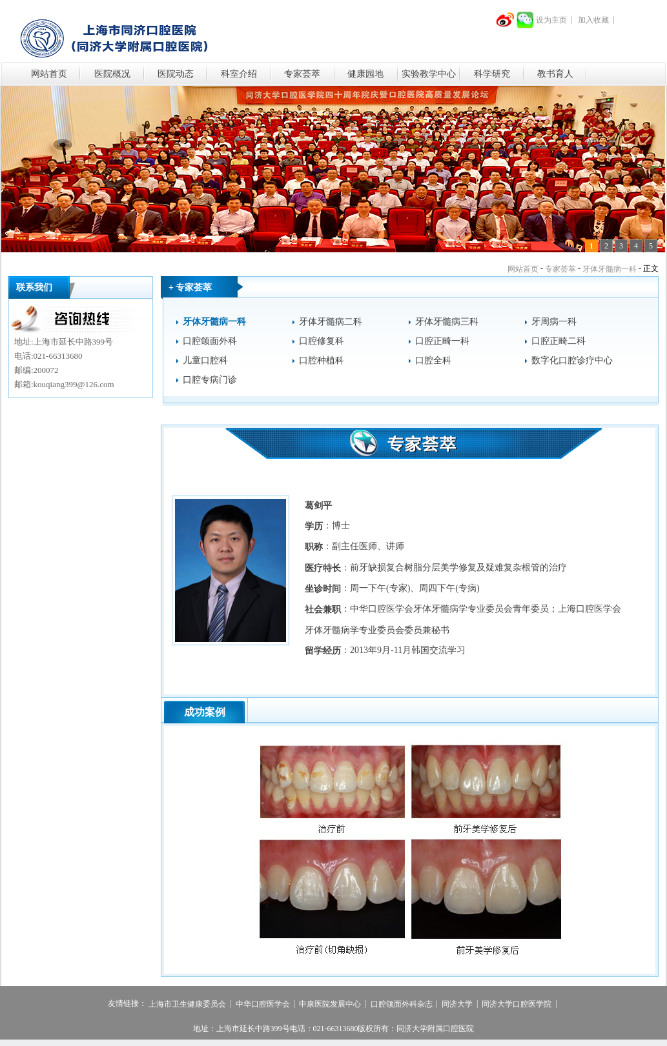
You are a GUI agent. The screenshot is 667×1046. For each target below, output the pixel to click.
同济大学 (457, 1004)
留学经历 (323, 651)
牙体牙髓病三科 (446, 322)
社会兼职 (323, 610)
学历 (314, 526)
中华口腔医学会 (263, 1004)
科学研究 (492, 74)
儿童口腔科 (205, 360)
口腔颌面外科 (210, 341)
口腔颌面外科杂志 (402, 1004)
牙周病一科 (554, 322)
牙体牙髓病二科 (330, 322)
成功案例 (204, 712)
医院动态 (176, 74)
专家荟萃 (302, 74)
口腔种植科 (321, 360)
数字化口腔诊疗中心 (572, 360)
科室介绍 (239, 74)
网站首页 (49, 74)
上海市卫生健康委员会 (187, 1004)
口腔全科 (433, 360)
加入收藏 (593, 20)
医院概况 (112, 74)
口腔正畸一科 (442, 341)
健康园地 (365, 74)
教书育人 (555, 74)
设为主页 (551, 20)
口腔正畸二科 (558, 341)
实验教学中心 (429, 74)
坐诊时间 (323, 589)
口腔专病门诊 (210, 380)
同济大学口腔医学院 (516, 1004)
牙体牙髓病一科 (609, 269)
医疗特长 (323, 568)
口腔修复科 (321, 341)
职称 (314, 547)
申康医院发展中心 (330, 1004)
